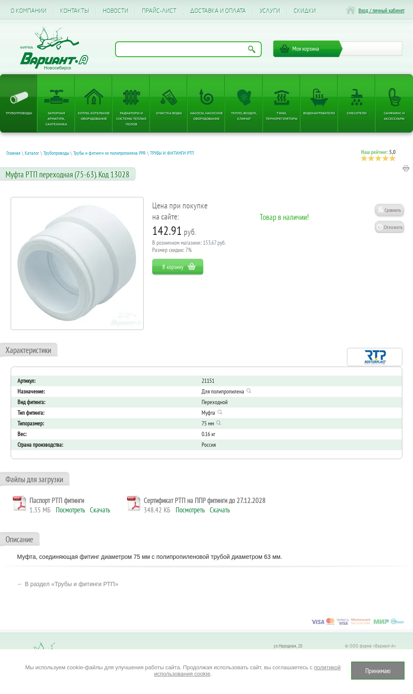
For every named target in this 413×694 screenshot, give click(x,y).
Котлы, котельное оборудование (94, 115)
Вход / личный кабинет (381, 10)
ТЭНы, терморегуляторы (281, 115)
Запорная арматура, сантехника (56, 118)
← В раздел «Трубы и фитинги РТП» (67, 584)
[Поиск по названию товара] (188, 49)
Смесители (357, 112)
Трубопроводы (19, 112)
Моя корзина (305, 48)
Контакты (74, 11)
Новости (115, 11)
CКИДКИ (305, 11)
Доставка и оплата (218, 11)
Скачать (100, 510)
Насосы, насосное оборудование (206, 115)
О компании (28, 11)
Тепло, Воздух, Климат (244, 115)
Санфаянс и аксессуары (394, 115)
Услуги (270, 11)
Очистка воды (169, 112)
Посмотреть (70, 510)
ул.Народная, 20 (288, 645)
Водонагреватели (319, 112)
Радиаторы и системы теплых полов (131, 118)
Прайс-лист (159, 11)
